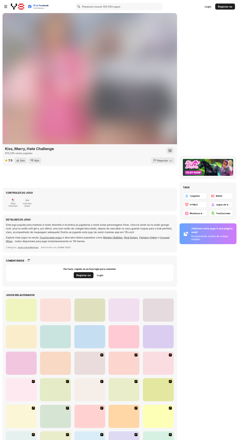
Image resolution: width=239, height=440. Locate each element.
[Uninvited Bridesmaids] (89, 310)
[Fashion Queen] (89, 389)
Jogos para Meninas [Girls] (28, 247)
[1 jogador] (195, 195)
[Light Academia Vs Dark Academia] (55, 336)
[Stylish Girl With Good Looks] (124, 416)
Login (208, 6)
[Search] (79, 6)
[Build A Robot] (89, 363)
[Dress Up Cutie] (158, 363)
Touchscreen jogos (51, 237)
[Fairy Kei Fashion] (124, 310)
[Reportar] (163, 160)
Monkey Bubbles (113, 237)
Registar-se (225, 6)
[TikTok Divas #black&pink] (89, 336)
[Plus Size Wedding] (158, 310)
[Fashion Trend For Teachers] (158, 389)
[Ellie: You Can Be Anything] (55, 363)
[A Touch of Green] (55, 389)
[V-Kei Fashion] (55, 310)
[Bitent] (221, 195)
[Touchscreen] (221, 213)
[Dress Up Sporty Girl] (55, 416)
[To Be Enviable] (158, 416)
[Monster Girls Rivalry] (21, 363)
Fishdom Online (148, 237)
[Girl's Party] (124, 389)
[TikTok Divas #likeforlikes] (21, 336)
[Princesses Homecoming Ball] (21, 310)
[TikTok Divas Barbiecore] (158, 336)
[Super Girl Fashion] (21, 416)
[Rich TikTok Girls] (124, 336)
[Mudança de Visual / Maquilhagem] (195, 213)
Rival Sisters (131, 237)
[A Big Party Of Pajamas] (89, 416)
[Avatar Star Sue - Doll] (124, 363)
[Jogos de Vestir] (221, 204)
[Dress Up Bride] (21, 389)
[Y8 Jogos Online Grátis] (17, 7)
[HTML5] (195, 204)
